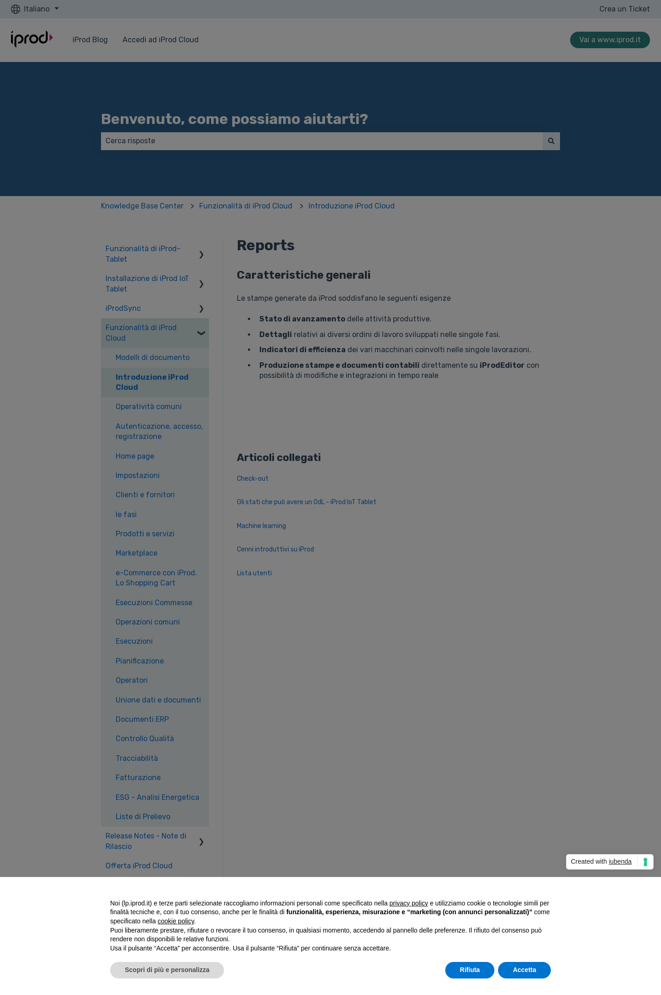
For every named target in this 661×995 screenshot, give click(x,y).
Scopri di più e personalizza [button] (167, 969)
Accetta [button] (524, 969)
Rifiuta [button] (470, 969)
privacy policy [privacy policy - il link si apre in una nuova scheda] (409, 903)
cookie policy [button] (176, 921)
